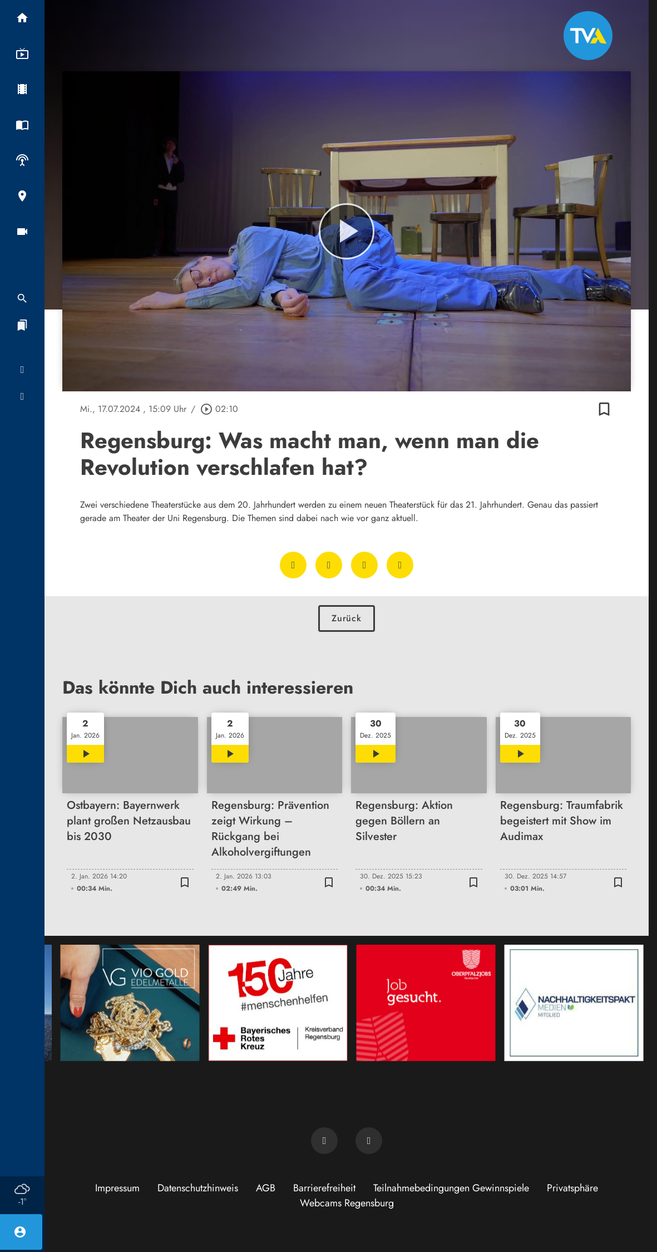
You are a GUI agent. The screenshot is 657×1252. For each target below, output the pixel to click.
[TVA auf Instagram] (368, 1140)
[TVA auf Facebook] (324, 1140)
